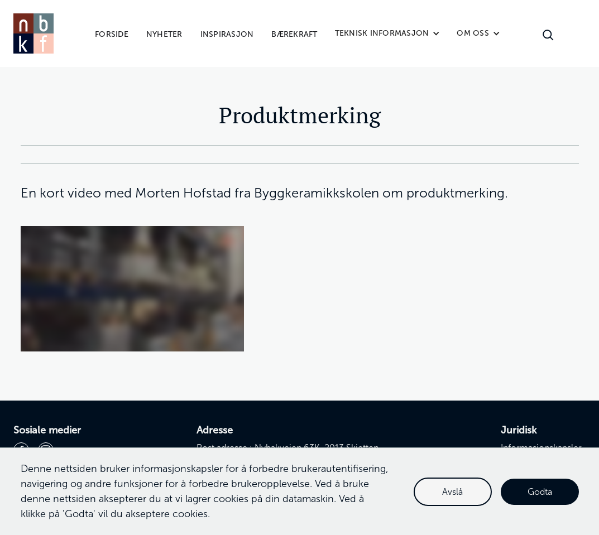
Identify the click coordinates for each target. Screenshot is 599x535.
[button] (387, 33)
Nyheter (164, 34)
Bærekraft (294, 34)
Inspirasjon (227, 34)
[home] (33, 33)
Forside (111, 34)
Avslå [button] (452, 491)
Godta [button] (540, 491)
